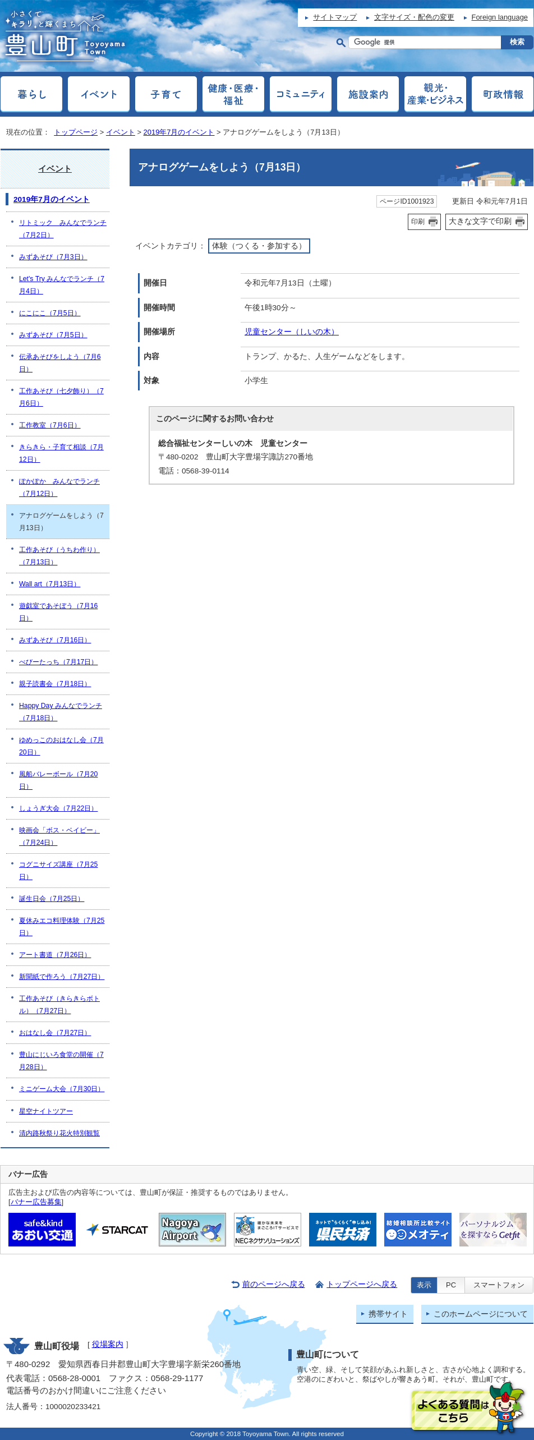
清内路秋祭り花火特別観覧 (59, 1133)
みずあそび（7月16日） (55, 640)
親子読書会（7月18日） (55, 684)
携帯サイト (388, 1314)
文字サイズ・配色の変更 (414, 17)
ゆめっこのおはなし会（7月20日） (61, 746)
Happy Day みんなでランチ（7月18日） (60, 712)
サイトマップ (335, 17)
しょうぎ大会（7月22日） (58, 808)
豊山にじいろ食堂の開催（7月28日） (61, 1061)
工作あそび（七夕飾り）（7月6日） (61, 397)
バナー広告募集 (36, 1202)
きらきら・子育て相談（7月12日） (61, 453)
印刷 (418, 222)
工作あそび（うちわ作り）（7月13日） (59, 556)
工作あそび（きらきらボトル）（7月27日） (59, 1005)
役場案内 (107, 1344)
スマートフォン (498, 1285)
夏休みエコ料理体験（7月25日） (61, 927)
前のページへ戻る (273, 1284)
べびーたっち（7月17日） (58, 662)
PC (451, 1285)
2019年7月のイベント (179, 132)
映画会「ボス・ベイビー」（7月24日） (59, 836)
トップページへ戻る (361, 1284)
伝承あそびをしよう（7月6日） (60, 363)
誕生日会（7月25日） (51, 899)
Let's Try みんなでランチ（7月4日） (61, 285)
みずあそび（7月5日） (53, 335)
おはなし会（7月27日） (55, 1033)
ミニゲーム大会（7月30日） (61, 1089)
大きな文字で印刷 (480, 221)
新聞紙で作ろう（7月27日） (61, 977)
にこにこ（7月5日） (50, 313)
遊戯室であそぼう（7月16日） (58, 612)
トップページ (76, 132)
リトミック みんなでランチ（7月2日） (63, 229)
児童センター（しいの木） (292, 332)
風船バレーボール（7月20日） (58, 780)
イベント (120, 132)
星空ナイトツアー (46, 1111)
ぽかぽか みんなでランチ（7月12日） (59, 487)
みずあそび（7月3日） (53, 257)
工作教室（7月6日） (50, 425)
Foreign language (500, 17)
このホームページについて (481, 1314)
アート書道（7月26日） (55, 955)
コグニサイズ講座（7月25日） (58, 871)
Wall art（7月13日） (49, 584)
